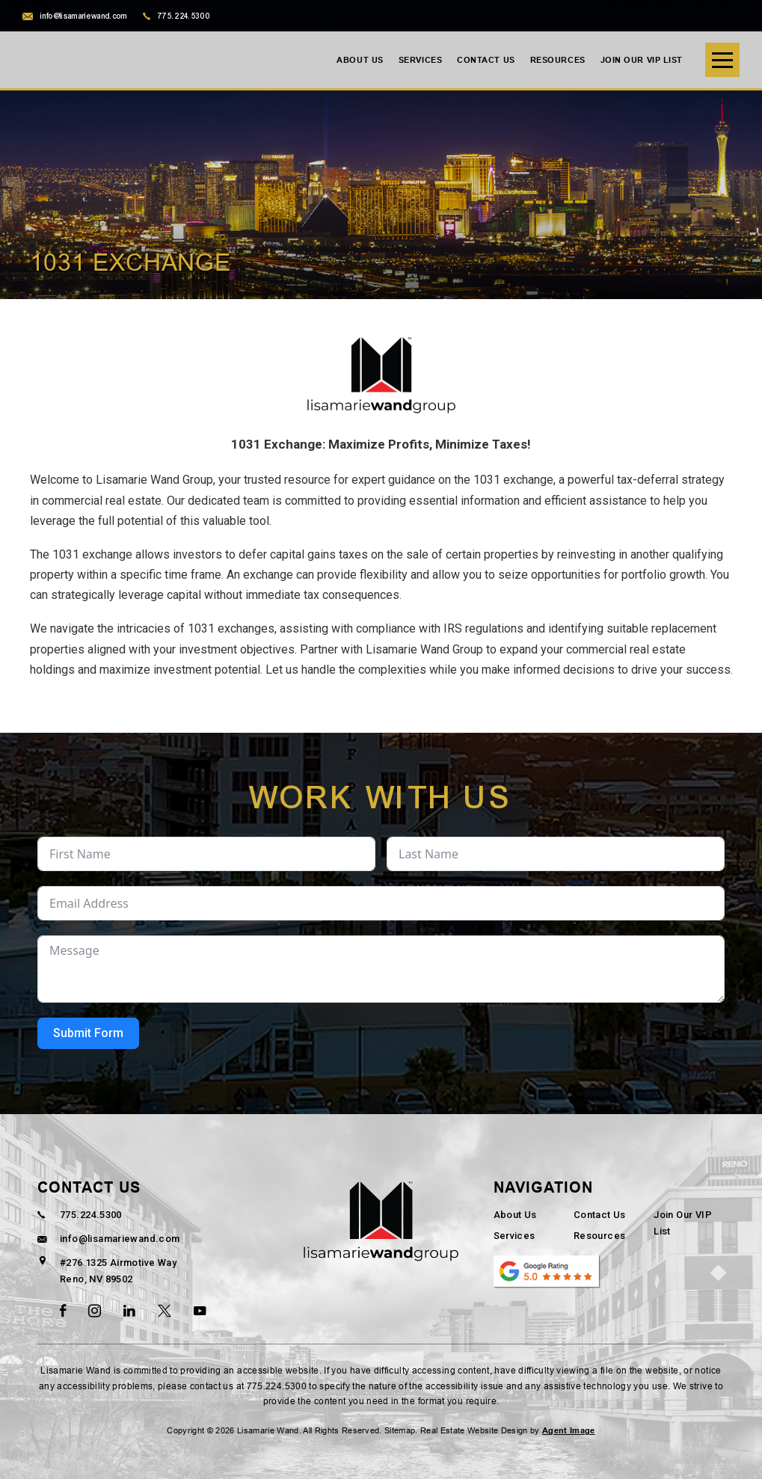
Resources (558, 60)
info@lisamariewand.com (75, 16)
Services (420, 60)
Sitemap (399, 1430)
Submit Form (88, 1033)
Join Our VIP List (641, 60)
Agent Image (568, 1430)
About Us (360, 60)
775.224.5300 (176, 16)
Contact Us (486, 60)
